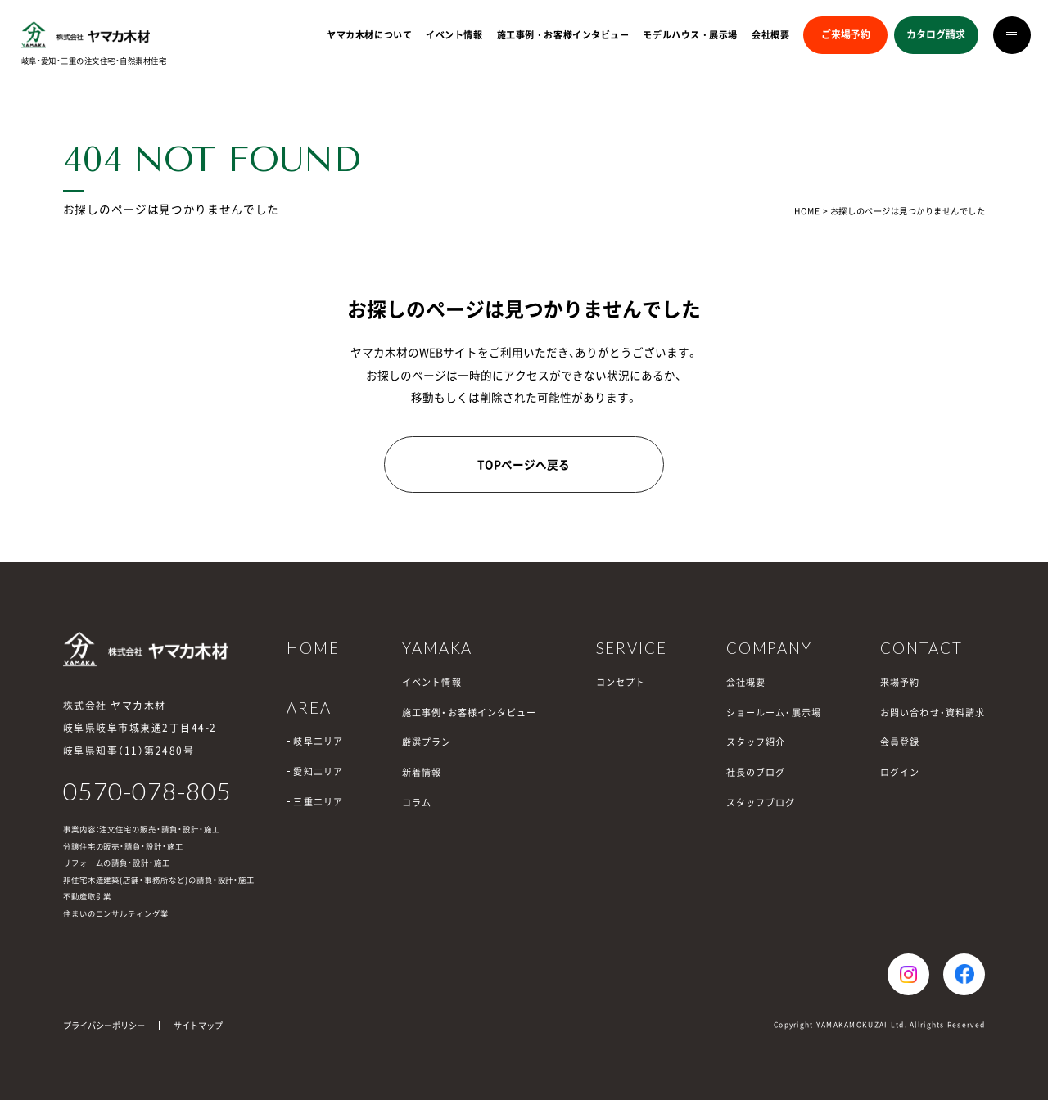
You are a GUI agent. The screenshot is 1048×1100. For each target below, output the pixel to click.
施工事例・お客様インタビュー (563, 34)
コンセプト (621, 682)
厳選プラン (427, 741)
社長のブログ (756, 772)
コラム (416, 802)
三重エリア (318, 801)
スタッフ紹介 (756, 741)
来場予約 (899, 682)
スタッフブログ (761, 802)
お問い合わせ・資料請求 (932, 712)
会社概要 (770, 34)
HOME (807, 211)
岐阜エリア (318, 741)
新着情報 (421, 772)
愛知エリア (318, 771)
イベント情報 (454, 34)
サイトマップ (198, 1025)
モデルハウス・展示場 (690, 34)
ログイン (899, 772)
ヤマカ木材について (369, 34)
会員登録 (899, 741)
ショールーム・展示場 (773, 712)
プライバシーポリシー (104, 1025)
